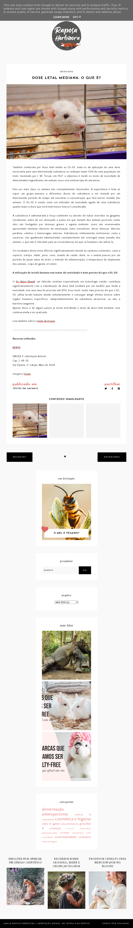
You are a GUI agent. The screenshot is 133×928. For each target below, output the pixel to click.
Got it (77, 17)
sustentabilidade (66, 837)
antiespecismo (55, 814)
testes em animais (25, 389)
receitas (64, 832)
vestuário (84, 837)
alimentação (53, 809)
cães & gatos (51, 823)
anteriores (112, 457)
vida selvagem (49, 841)
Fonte (27, 374)
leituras (70, 829)
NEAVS (17, 347)
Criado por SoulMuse (115, 924)
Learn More (61, 17)
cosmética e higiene (73, 819)
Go (85, 570)
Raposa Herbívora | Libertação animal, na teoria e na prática (51, 924)
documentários (70, 824)
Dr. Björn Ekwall (25, 281)
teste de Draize (46, 321)
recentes (19, 457)
